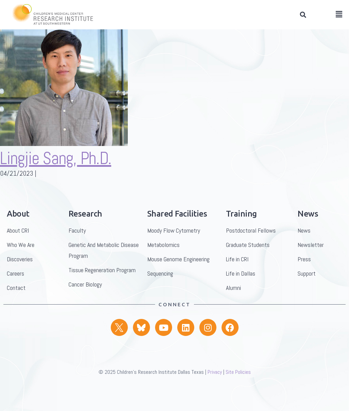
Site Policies (238, 383)
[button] (302, 14)
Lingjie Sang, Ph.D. (55, 169)
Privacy (215, 383)
